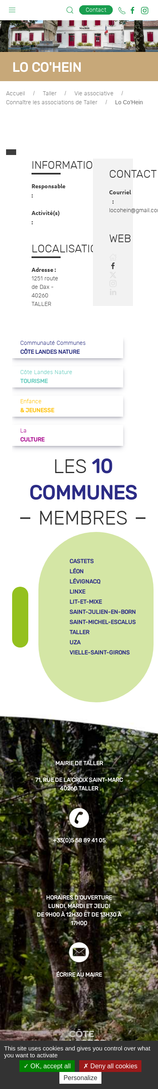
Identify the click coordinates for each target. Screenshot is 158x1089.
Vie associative (94, 94)
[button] (12, 8)
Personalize (80, 1077)
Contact (96, 10)
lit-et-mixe (86, 589)
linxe (77, 579)
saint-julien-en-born (103, 599)
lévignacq (85, 569)
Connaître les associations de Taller (51, 102)
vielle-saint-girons (100, 640)
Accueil (15, 94)
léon (77, 559)
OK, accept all (47, 1066)
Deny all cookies (110, 1066)
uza (75, 630)
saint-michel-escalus (103, 610)
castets (82, 549)
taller (79, 620)
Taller (50, 94)
